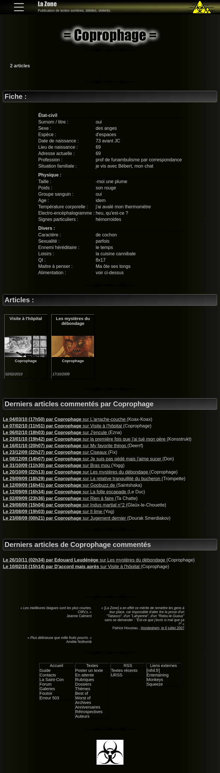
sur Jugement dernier (65, 518)
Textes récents (124, 670)
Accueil (56, 665)
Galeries (47, 688)
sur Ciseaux (55, 452)
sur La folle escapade (65, 491)
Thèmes (82, 688)
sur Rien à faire (59, 498)
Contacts (48, 675)
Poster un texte (89, 670)
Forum (46, 684)
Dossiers (83, 684)
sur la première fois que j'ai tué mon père (85, 439)
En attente (84, 675)
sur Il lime (53, 511)
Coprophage (26, 361)
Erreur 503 (49, 698)
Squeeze (155, 684)
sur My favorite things (65, 445)
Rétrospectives (89, 711)
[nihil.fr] (153, 670)
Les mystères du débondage (73, 321)
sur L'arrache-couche (65, 419)
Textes (92, 665)
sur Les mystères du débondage (76, 472)
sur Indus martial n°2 (64, 505)
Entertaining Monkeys (158, 677)
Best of (81, 693)
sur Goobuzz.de (59, 485)
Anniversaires (87, 707)
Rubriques (84, 679)
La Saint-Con (52, 679)
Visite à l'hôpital (25, 318)
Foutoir (46, 693)
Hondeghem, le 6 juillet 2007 (162, 628)
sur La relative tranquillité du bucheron (82, 478)
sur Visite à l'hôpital (63, 425)
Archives (83, 702)
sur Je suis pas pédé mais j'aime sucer (82, 458)
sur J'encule (55, 432)
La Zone (47, 4)
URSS (116, 675)
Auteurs (82, 716)
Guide (45, 670)
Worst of (83, 698)
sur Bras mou (57, 465)
